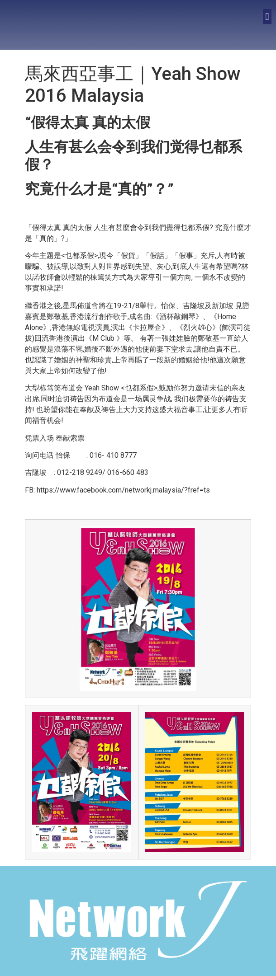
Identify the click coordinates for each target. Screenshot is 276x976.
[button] (267, 16)
